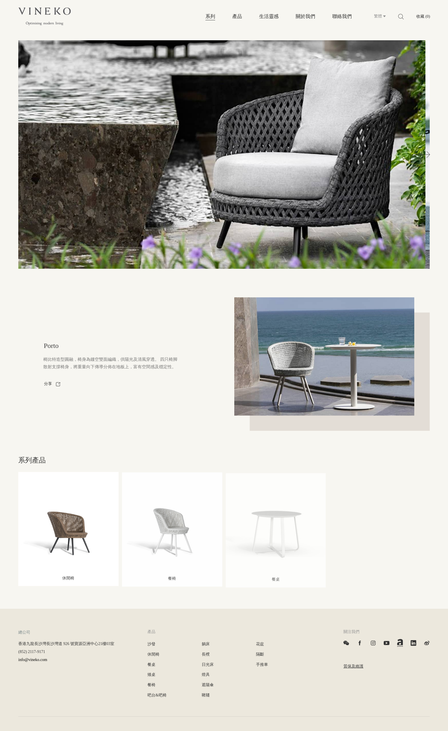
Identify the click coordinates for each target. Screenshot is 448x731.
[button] (25, 154)
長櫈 (206, 654)
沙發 (151, 644)
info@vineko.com (32, 660)
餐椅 (151, 685)
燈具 (206, 674)
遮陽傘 (208, 685)
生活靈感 (269, 16)
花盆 (260, 644)
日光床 (208, 664)
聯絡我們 (342, 16)
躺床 (206, 644)
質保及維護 (353, 666)
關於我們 (305, 16)
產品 (237, 16)
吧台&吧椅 (157, 695)
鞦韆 (206, 695)
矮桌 (151, 674)
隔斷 (260, 654)
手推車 (262, 664)
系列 (210, 16)
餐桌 (151, 664)
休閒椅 (153, 654)
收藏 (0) (423, 16)
